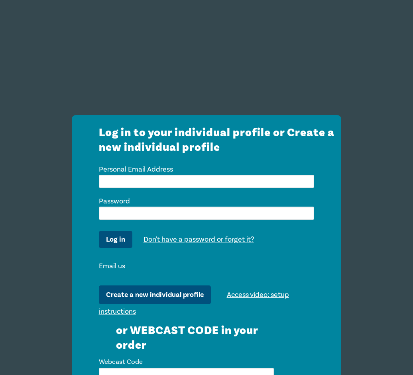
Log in (115, 239)
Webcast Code (121, 361)
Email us (112, 266)
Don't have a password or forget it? (199, 239)
